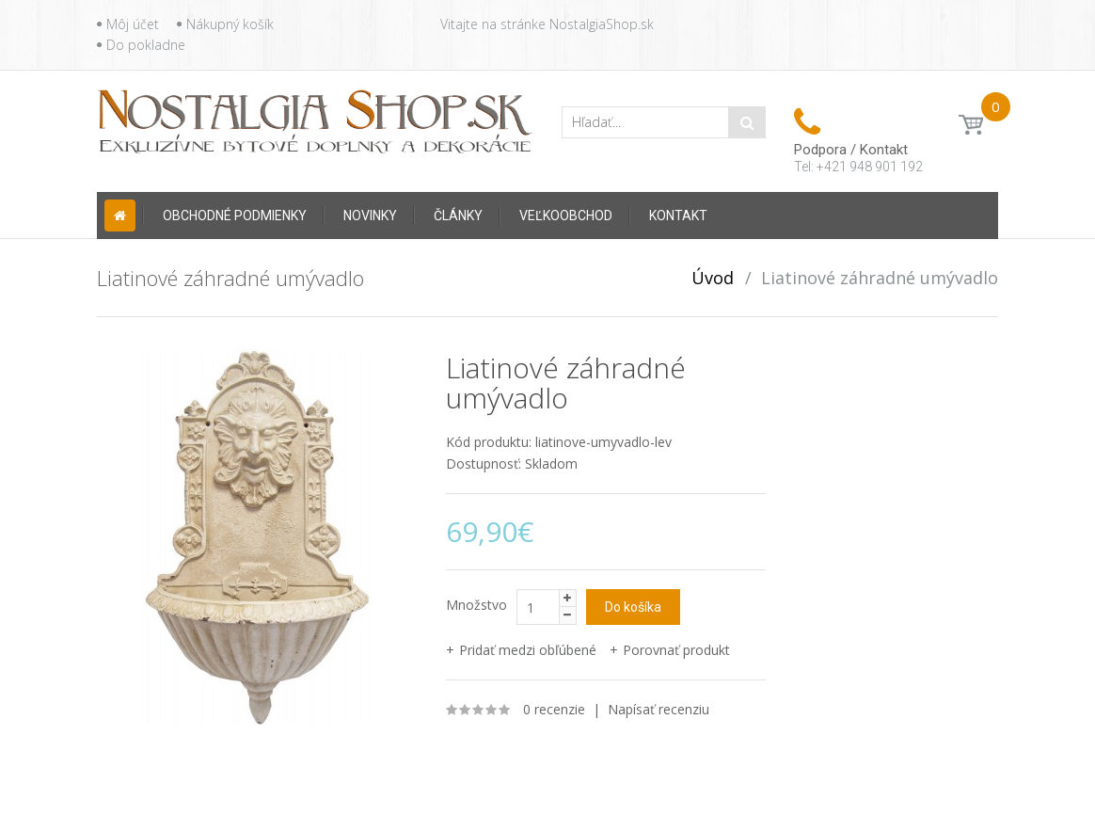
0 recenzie (554, 709)
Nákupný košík (230, 24)
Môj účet (132, 24)
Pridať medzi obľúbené (527, 650)
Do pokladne (145, 45)
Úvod (712, 277)
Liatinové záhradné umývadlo (879, 277)
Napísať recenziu (658, 709)
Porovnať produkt (676, 650)
